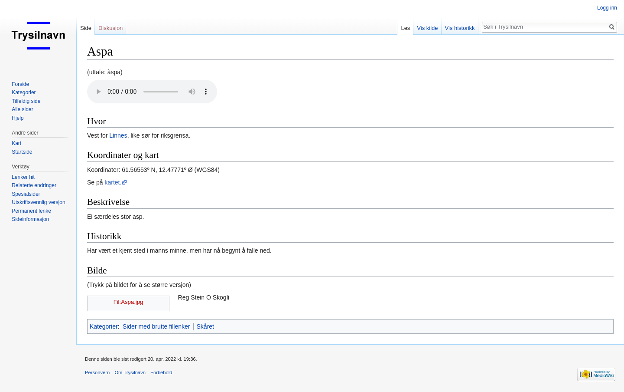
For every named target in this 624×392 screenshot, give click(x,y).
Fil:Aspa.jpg (128, 302)
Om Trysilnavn (130, 372)
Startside (22, 152)
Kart (16, 143)
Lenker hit (23, 177)
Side (85, 28)
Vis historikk (460, 28)
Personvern (97, 372)
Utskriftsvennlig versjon (38, 202)
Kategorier (104, 326)
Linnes (118, 135)
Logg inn (607, 8)
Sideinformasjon (30, 219)
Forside (20, 84)
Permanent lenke (31, 211)
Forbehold (161, 372)
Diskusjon (110, 28)
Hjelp (17, 118)
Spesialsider (26, 194)
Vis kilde (427, 28)
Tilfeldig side (26, 101)
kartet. (112, 182)
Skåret (205, 326)
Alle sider (22, 109)
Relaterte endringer (34, 185)
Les (405, 28)
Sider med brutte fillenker (156, 326)
